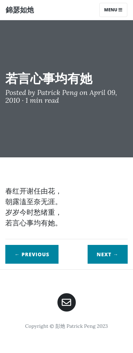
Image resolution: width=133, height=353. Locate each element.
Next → (107, 254)
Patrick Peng (57, 92)
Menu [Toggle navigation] (113, 10)
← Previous (32, 254)
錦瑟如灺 (20, 10)
